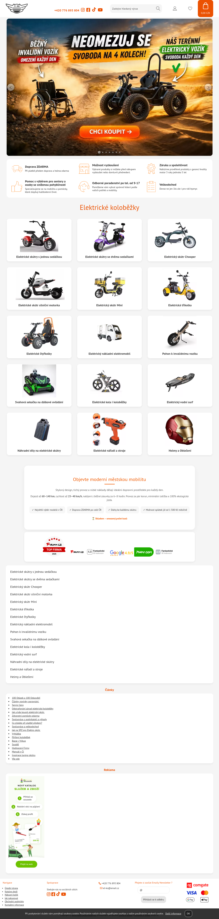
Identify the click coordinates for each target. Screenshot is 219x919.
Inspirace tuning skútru (23, 755)
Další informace (173, 913)
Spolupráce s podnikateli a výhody (29, 719)
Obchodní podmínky (14, 901)
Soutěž (15, 744)
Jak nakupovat (11, 898)
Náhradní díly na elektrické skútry (39, 450)
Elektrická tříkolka (180, 305)
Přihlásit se (174, 8)
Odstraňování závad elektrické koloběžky (32, 708)
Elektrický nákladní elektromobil (109, 353)
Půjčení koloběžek (21, 737)
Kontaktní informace (14, 904)
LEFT (11, 87)
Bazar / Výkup (19, 740)
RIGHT (208, 87)
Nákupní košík (11, 894)
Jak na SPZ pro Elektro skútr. (26, 730)
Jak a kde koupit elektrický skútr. (28, 712)
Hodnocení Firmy (20, 748)
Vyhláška (16, 733)
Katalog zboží (11, 891)
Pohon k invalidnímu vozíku (180, 353)
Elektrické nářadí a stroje (109, 450)
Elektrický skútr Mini (109, 305)
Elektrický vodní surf (180, 402)
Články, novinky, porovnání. (25, 701)
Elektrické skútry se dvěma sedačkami (109, 257)
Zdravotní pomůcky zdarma (25, 715)
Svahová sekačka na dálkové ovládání (39, 402)
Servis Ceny (18, 705)
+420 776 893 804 (66, 10)
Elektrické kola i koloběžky (109, 402)
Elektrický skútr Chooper (180, 257)
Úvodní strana (11, 888)
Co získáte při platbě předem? (27, 722)
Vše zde (16, 758)
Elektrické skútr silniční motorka (39, 305)
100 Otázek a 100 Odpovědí (26, 697)
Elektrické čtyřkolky (39, 353)
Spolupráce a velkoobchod (25, 726)
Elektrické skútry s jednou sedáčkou (39, 257)
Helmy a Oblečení (179, 450)
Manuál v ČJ (18, 751)
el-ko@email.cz (109, 888)
